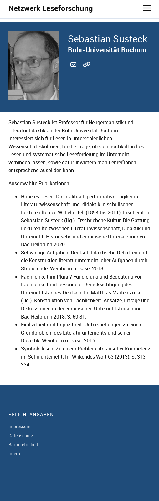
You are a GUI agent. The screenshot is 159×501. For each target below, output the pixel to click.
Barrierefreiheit (23, 444)
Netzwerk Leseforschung (50, 8)
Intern (14, 454)
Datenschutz (20, 435)
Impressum (19, 426)
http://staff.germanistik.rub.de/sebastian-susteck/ (86, 71)
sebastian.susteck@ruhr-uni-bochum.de (74, 71)
